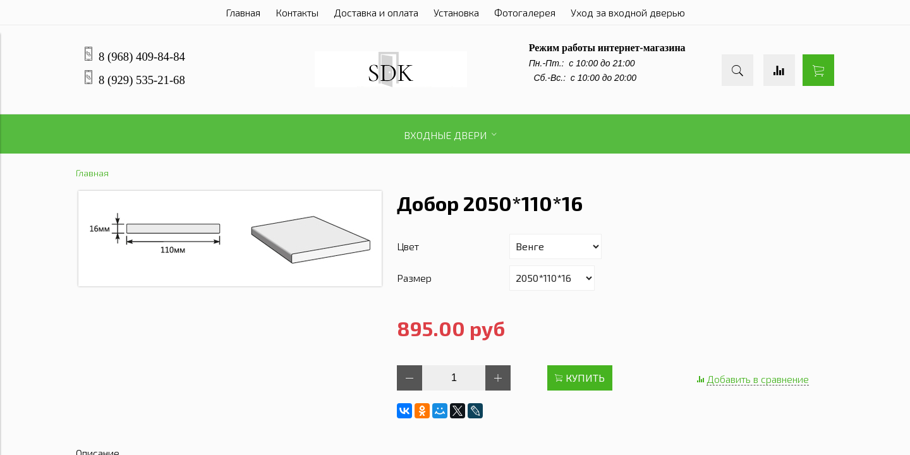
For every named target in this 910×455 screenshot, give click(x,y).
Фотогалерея (524, 12)
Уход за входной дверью (628, 12)
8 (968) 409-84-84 (142, 56)
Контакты (297, 12)
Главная (243, 12)
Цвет (408, 246)
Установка (456, 12)
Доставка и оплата (376, 12)
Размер (414, 278)
